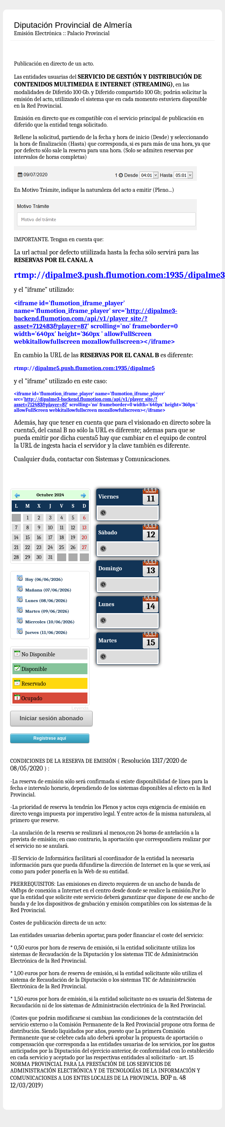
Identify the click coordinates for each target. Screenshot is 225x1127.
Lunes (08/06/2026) (46, 600)
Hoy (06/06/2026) (44, 579)
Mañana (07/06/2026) (48, 590)
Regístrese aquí (49, 738)
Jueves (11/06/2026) (46, 632)
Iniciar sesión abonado (51, 718)
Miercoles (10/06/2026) (50, 621)
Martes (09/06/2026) (47, 611)
